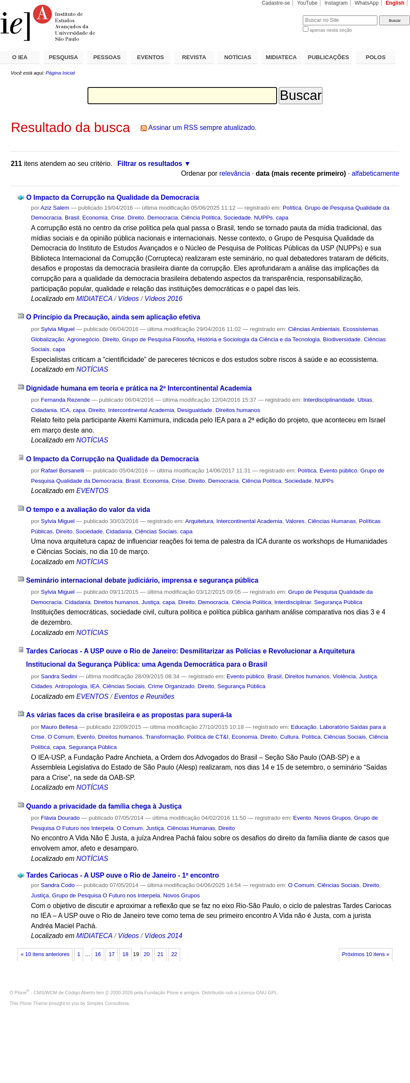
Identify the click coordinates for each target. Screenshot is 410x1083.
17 (112, 954)
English (395, 3)
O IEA (19, 57)
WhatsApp (367, 3)
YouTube (307, 3)
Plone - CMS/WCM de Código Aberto (55, 992)
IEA (94, 686)
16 (98, 954)
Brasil (72, 217)
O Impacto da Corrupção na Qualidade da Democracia (112, 197)
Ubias (365, 400)
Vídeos (128, 298)
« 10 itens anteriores (45, 954)
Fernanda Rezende (65, 400)
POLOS (376, 57)
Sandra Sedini (59, 676)
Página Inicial (60, 72)
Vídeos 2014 (163, 935)
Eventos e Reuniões (144, 696)
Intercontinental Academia (141, 410)
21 (160, 954)
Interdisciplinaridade (328, 400)
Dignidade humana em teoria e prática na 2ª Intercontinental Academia (139, 388)
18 (125, 954)
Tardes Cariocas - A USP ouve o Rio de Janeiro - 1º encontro (122, 875)
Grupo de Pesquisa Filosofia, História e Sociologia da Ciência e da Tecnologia (221, 339)
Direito (135, 217)
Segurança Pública (338, 602)
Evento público (338, 470)
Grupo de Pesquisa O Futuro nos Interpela (106, 895)
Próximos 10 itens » (365, 954)
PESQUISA (63, 57)
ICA (64, 410)
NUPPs (263, 217)
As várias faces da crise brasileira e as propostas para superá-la (129, 715)
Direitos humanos (237, 410)
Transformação (164, 737)
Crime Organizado (171, 686)
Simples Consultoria (108, 1003)
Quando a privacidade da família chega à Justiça (104, 806)
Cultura (289, 737)
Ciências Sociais (156, 531)
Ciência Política (200, 217)
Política (292, 208)
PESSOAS (107, 57)
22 (174, 954)
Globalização (47, 339)
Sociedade (237, 217)
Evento (86, 737)
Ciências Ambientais (314, 329)
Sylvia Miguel (58, 329)
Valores (295, 521)
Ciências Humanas (332, 521)
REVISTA (194, 57)
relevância (234, 173)
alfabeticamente (375, 173)
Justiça (151, 602)
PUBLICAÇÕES (328, 57)
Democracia (162, 217)
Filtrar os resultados (150, 163)
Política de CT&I (208, 737)
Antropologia (71, 686)
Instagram (336, 3)
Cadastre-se (276, 3)
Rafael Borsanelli (62, 470)
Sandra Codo (58, 885)
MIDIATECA (281, 57)
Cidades (41, 686)
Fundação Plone (162, 992)
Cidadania (44, 410)
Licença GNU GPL (257, 992)
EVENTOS (150, 57)
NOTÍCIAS (237, 57)
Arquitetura (199, 521)
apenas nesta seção (331, 30)
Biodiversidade (342, 339)
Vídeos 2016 (163, 298)
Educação (303, 727)
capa (282, 217)
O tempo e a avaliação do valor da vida (88, 509)
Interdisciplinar (292, 602)
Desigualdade (194, 410)
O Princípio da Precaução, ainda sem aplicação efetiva (113, 317)
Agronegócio (83, 339)
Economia (95, 217)
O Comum (61, 737)
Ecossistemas (360, 329)
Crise (117, 217)
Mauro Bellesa (59, 727)
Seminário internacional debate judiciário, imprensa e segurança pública (142, 580)
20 (147, 954)
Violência (344, 676)
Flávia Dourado (60, 818)
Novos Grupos (332, 818)
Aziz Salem (55, 208)
